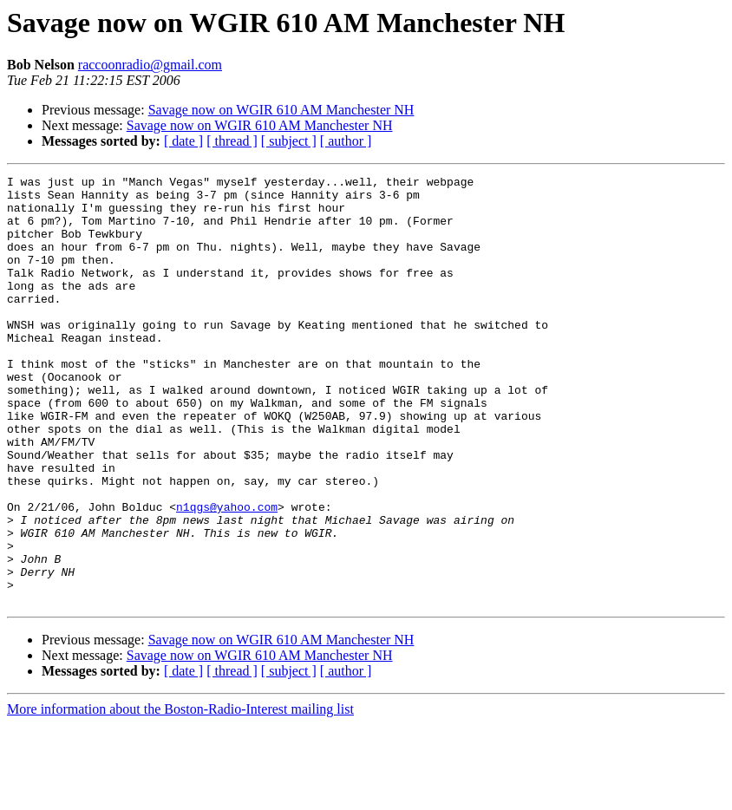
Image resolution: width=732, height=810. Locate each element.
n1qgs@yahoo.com (227, 574)
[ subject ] (289, 141)
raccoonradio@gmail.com (150, 64)
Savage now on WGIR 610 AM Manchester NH (281, 109)
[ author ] (346, 141)
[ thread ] (232, 141)
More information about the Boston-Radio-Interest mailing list (180, 794)
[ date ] (183, 141)
